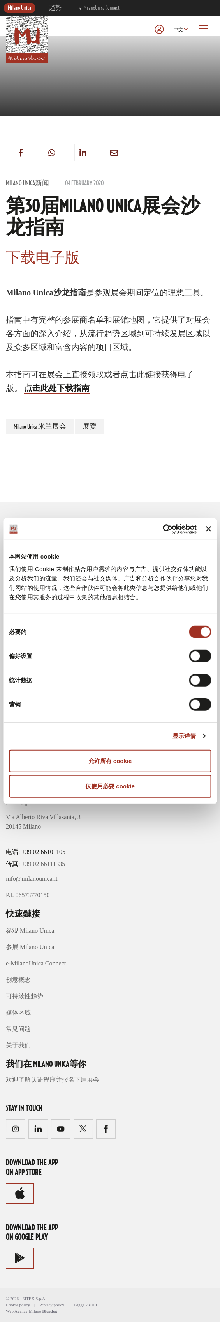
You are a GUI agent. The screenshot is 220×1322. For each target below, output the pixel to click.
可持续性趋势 (24, 996)
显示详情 (184, 736)
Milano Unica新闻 (27, 183)
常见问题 (18, 1029)
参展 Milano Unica (30, 947)
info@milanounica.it (31, 878)
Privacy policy (51, 1304)
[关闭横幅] (208, 529)
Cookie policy (18, 1304)
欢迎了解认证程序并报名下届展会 (52, 1079)
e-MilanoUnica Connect (99, 8)
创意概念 (18, 979)
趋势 (55, 8)
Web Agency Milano (23, 1311)
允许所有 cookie (110, 760)
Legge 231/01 (85, 1304)
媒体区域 (18, 1012)
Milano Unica (20, 8)
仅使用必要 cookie (110, 786)
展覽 (90, 427)
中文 (178, 30)
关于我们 (18, 1045)
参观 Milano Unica (30, 930)
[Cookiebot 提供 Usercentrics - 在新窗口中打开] (162, 529)
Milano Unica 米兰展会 (40, 427)
